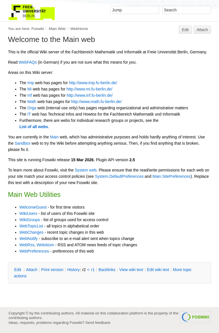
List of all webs (33, 126)
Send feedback (97, 322)
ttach (31, 269)
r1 (93, 269)
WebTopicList (31, 226)
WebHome (79, 29)
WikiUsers (28, 213)
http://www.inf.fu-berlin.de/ (90, 95)
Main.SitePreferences (172, 176)
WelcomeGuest (32, 207)
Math (31, 101)
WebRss (27, 245)
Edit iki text (158, 269)
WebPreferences (34, 251)
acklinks (106, 269)
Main (54, 137)
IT (29, 114)
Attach (202, 29)
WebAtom (45, 245)
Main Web (57, 29)
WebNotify (28, 238)
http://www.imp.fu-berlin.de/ (93, 82)
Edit (185, 29)
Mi (29, 89)
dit (18, 269)
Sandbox (22, 143)
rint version (52, 269)
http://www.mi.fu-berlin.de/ (89, 89)
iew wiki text (131, 269)
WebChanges (31, 232)
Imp (30, 82)
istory (73, 269)
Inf (29, 95)
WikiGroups (29, 219)
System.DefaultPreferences (119, 176)
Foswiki (37, 29)
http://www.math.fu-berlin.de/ (96, 101)
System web (85, 170)
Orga (31, 108)
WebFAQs (28, 62)
